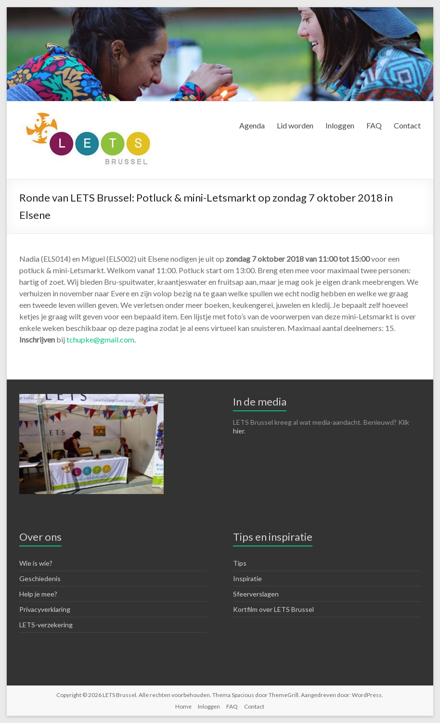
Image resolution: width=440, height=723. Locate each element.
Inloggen (339, 125)
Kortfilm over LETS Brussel (273, 609)
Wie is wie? (35, 563)
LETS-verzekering (46, 625)
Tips (239, 563)
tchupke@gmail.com (100, 339)
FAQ (374, 125)
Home (183, 706)
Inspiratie (247, 578)
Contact (407, 125)
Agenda (252, 125)
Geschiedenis (40, 578)
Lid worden (295, 125)
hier (238, 431)
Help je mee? (38, 594)
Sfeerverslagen (256, 594)
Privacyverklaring (44, 609)
